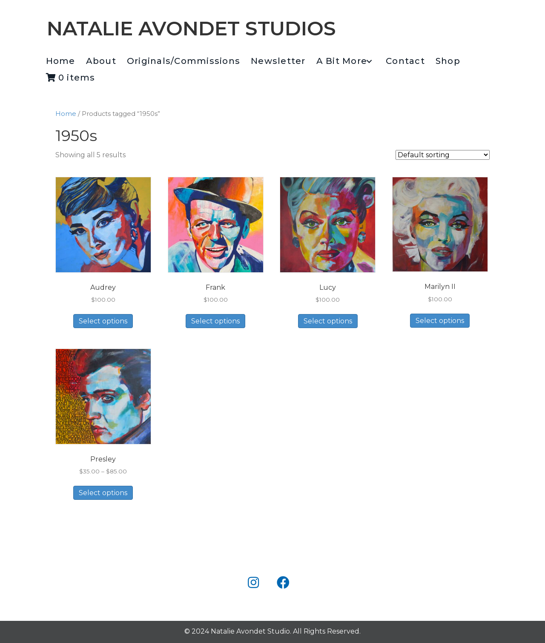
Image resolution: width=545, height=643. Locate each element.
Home (65, 114)
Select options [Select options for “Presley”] (103, 493)
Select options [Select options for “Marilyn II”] (440, 321)
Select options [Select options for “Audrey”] (103, 321)
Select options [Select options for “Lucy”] (328, 321)
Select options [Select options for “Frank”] (215, 321)
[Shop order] (443, 155)
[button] (369, 61)
